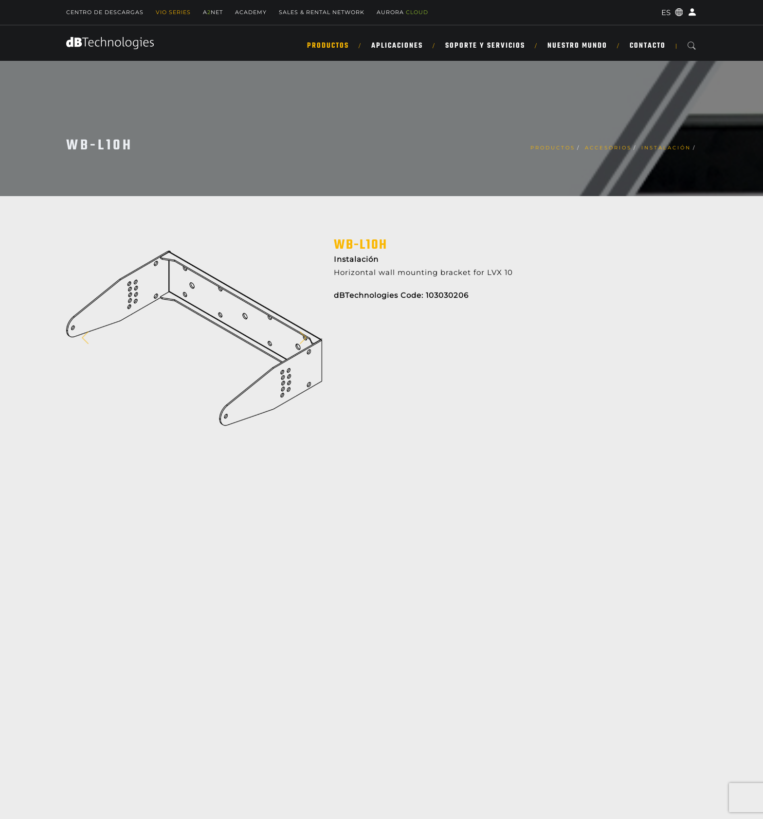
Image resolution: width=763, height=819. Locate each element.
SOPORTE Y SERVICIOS (485, 46)
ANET (213, 12)
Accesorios (608, 148)
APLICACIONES (397, 46)
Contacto (648, 46)
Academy (251, 12)
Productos (328, 46)
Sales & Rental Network (321, 12)
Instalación (666, 148)
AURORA (402, 12)
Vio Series (173, 12)
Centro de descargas (105, 12)
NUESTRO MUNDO (577, 46)
